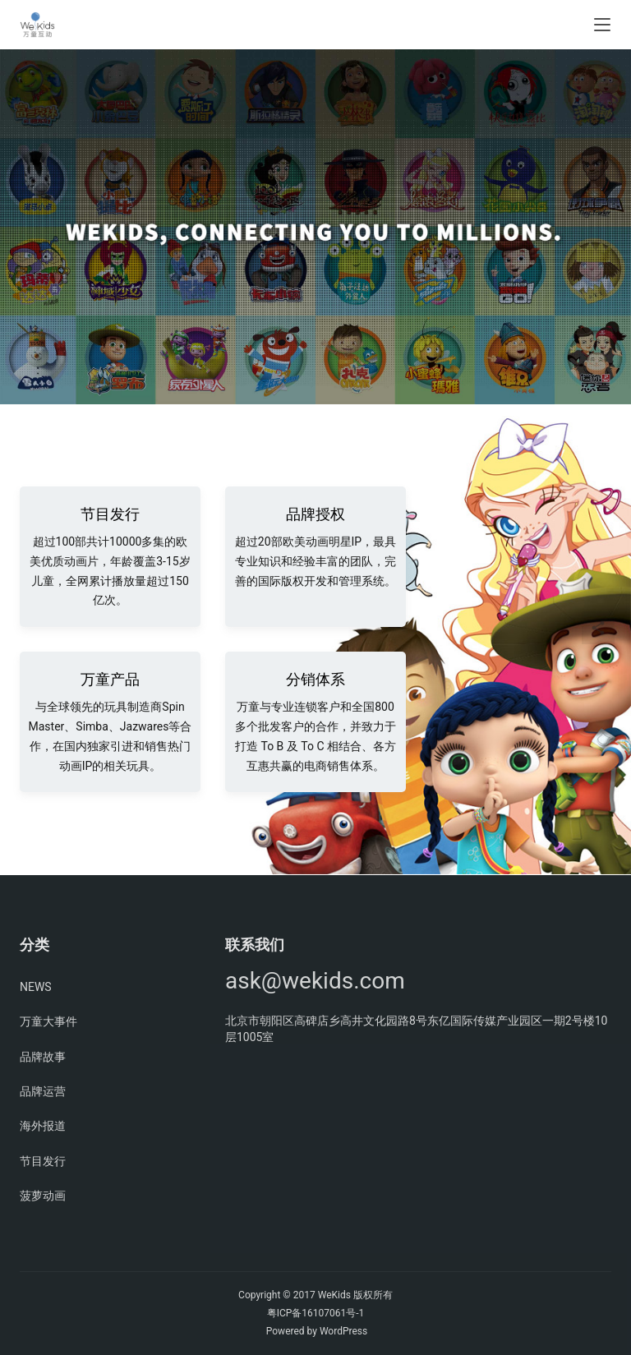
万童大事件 (48, 1021)
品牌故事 (43, 1056)
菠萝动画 (43, 1195)
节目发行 (43, 1161)
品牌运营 (43, 1091)
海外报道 (43, 1125)
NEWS (36, 986)
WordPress (343, 1331)
